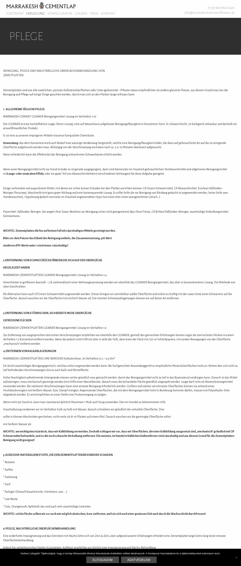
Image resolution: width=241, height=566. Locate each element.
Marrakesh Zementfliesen (41, 5)
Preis (94, 13)
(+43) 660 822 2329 (221, 8)
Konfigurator (60, 13)
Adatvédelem (138, 560)
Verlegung (35, 13)
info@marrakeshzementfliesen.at (209, 13)
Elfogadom (103, 560)
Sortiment (15, 13)
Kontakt (108, 13)
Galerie (81, 13)
